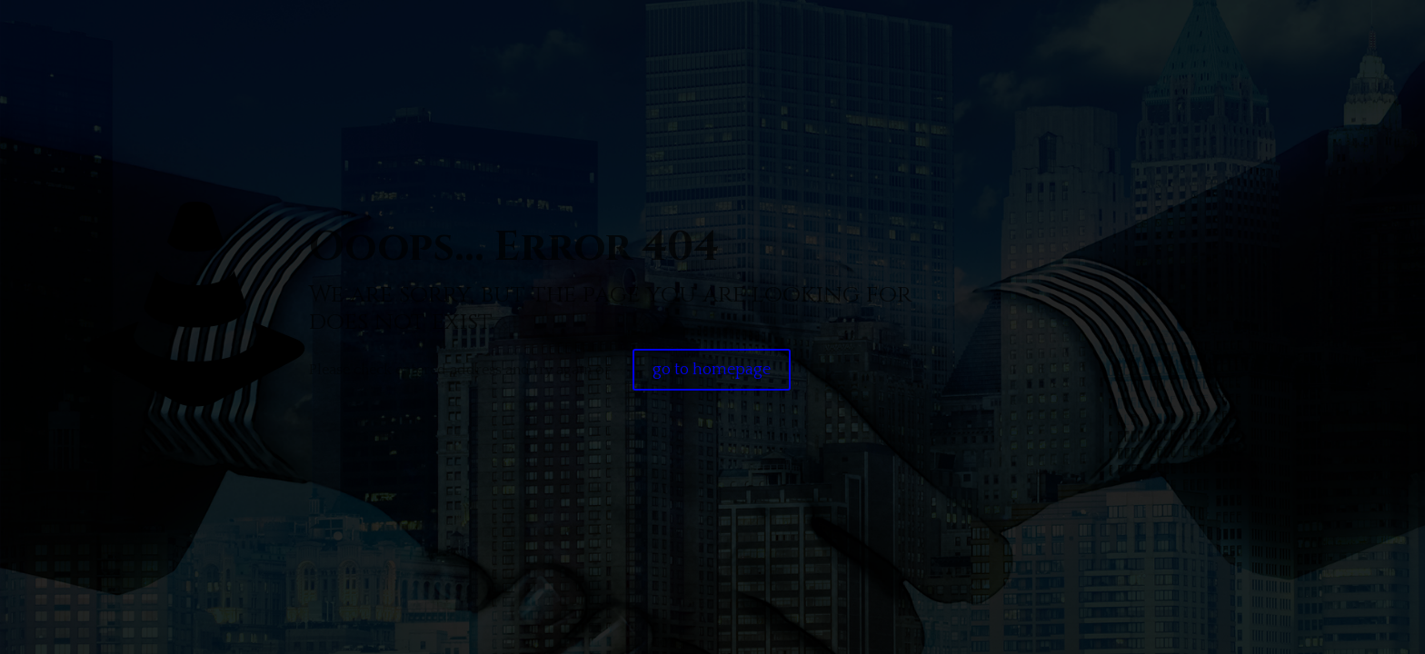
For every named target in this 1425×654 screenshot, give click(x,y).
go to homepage (712, 370)
